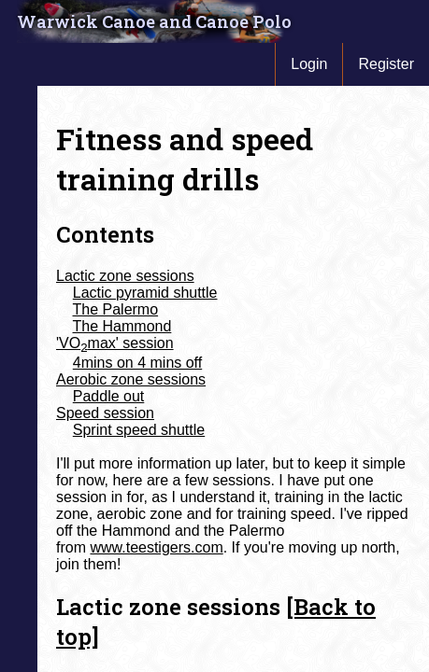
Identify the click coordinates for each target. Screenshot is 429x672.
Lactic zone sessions (125, 276)
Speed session (105, 413)
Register (386, 64)
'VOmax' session (115, 343)
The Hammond (122, 326)
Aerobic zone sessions (131, 379)
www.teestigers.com (156, 547)
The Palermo (116, 309)
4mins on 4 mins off (137, 363)
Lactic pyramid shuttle (145, 293)
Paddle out (109, 396)
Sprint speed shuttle (139, 430)
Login (309, 64)
